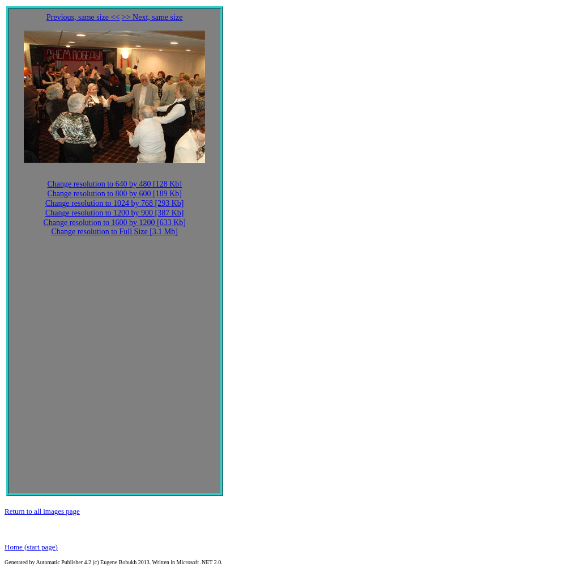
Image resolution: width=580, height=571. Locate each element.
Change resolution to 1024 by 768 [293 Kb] (114, 203)
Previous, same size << (83, 17)
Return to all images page (42, 511)
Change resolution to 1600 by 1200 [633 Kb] (114, 222)
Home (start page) (31, 547)
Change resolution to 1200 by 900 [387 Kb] (114, 213)
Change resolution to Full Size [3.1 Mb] (114, 231)
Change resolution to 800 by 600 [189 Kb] (114, 193)
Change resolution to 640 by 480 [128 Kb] (114, 184)
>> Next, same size (152, 17)
